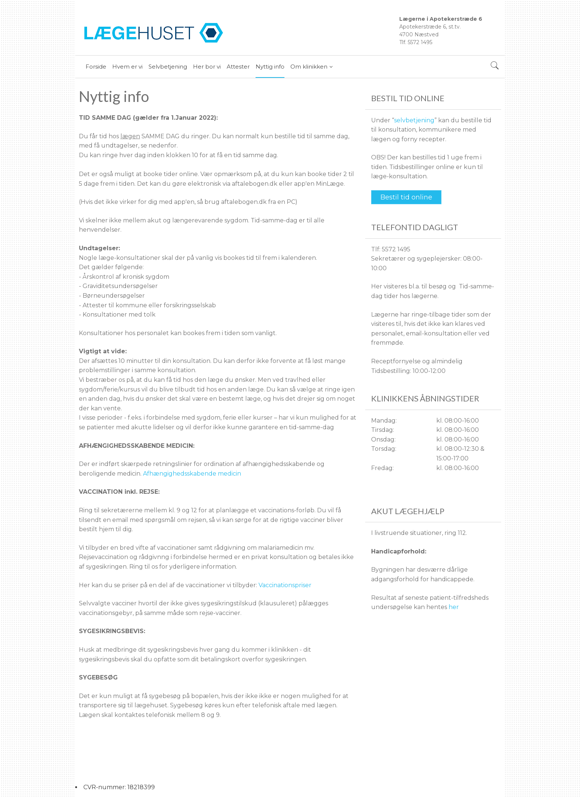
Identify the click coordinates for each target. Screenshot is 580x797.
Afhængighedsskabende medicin (192, 473)
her (454, 607)
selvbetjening (414, 120)
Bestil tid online (406, 197)
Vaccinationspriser (285, 585)
